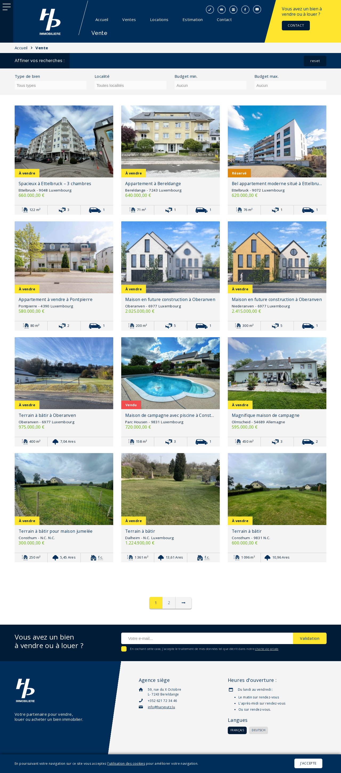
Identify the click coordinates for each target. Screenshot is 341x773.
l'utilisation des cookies (126, 763)
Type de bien (27, 76)
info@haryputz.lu (161, 707)
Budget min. (185, 76)
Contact (224, 19)
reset (315, 60)
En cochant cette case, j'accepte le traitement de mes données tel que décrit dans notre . (204, 649)
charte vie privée (266, 649)
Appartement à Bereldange (153, 183)
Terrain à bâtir (140, 531)
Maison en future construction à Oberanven (170, 299)
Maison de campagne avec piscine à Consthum (170, 415)
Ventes (129, 19)
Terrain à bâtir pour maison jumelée (56, 531)
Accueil (101, 19)
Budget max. (266, 76)
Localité (102, 76)
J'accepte (308, 763)
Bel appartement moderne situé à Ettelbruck (277, 183)
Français (237, 730)
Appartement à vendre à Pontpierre (55, 299)
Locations (159, 19)
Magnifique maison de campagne (265, 415)
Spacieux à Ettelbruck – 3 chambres (55, 183)
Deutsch (258, 730)
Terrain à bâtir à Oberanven (47, 415)
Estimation (192, 19)
